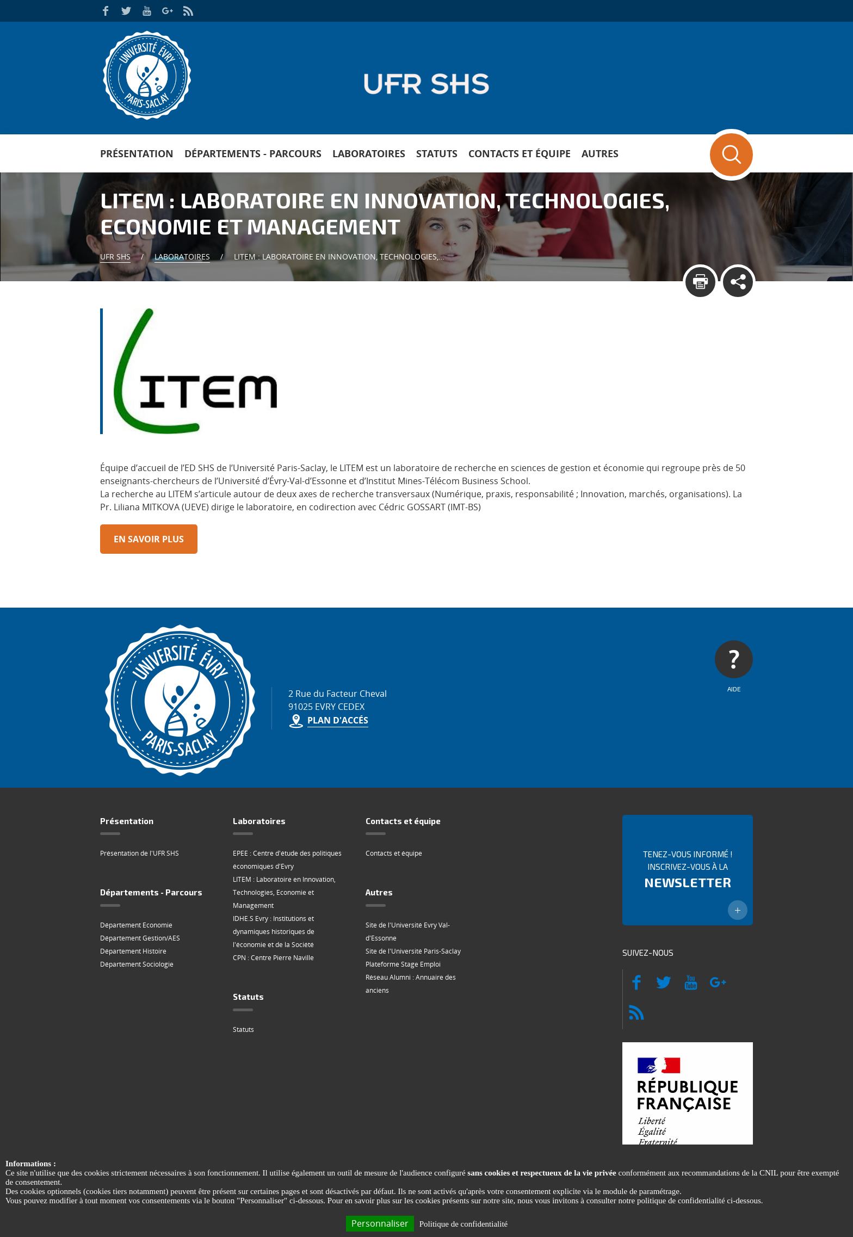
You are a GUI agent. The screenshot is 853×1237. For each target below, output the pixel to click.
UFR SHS (115, 256)
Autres (600, 153)
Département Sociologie (137, 964)
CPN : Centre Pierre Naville (273, 957)
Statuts (437, 153)
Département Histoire (133, 951)
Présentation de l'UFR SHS (139, 853)
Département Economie (136, 925)
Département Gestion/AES (140, 938)
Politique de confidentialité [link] (463, 1224)
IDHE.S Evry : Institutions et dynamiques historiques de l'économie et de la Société (273, 931)
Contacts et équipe (519, 153)
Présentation (137, 153)
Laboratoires (368, 153)
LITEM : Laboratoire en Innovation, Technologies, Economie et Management (284, 892)
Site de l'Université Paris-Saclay (413, 951)
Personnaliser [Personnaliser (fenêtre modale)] (380, 1223)
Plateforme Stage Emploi (403, 964)
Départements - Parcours (253, 153)
